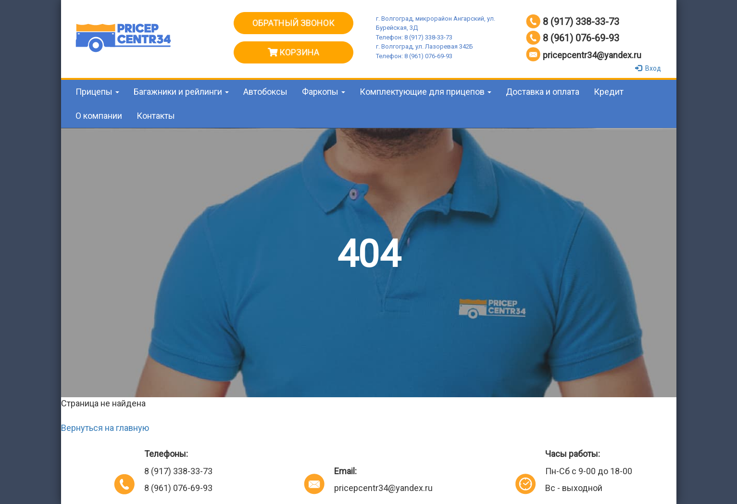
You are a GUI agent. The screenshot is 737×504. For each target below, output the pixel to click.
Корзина (293, 52)
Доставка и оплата (542, 92)
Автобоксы (265, 92)
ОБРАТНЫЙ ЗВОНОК (293, 23)
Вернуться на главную (105, 428)
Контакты (156, 116)
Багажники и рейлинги (181, 92)
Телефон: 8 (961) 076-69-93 (414, 56)
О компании (98, 116)
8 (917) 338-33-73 (581, 21)
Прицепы (97, 92)
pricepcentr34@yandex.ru (592, 55)
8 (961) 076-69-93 (581, 38)
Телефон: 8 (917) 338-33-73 (414, 37)
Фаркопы (323, 92)
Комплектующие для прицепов (425, 92)
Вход (649, 68)
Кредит (609, 92)
